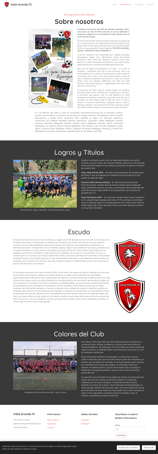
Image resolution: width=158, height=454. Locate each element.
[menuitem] (108, 4)
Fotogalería (51, 424)
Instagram (85, 424)
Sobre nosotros (53, 420)
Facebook (85, 420)
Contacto (50, 428)
